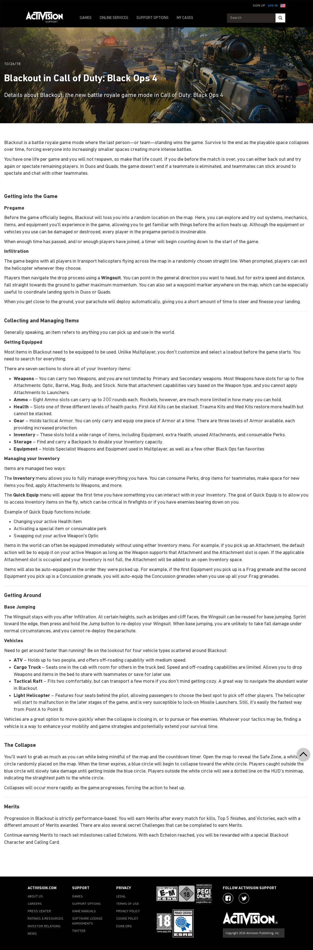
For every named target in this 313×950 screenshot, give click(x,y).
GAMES (86, 18)
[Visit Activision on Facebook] (228, 898)
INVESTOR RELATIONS (44, 926)
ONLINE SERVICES (114, 18)
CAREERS (35, 904)
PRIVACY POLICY (128, 911)
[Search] (280, 17)
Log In (273, 5)
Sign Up (259, 5)
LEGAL (121, 896)
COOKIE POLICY (127, 918)
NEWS (32, 933)
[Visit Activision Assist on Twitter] (244, 898)
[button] (282, 5)
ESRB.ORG (124, 926)
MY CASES (185, 18)
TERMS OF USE (127, 904)
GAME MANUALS (84, 911)
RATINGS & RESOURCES (45, 918)
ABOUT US (35, 896)
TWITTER (79, 931)
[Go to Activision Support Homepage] (48, 18)
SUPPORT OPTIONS (152, 18)
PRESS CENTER (39, 911)
